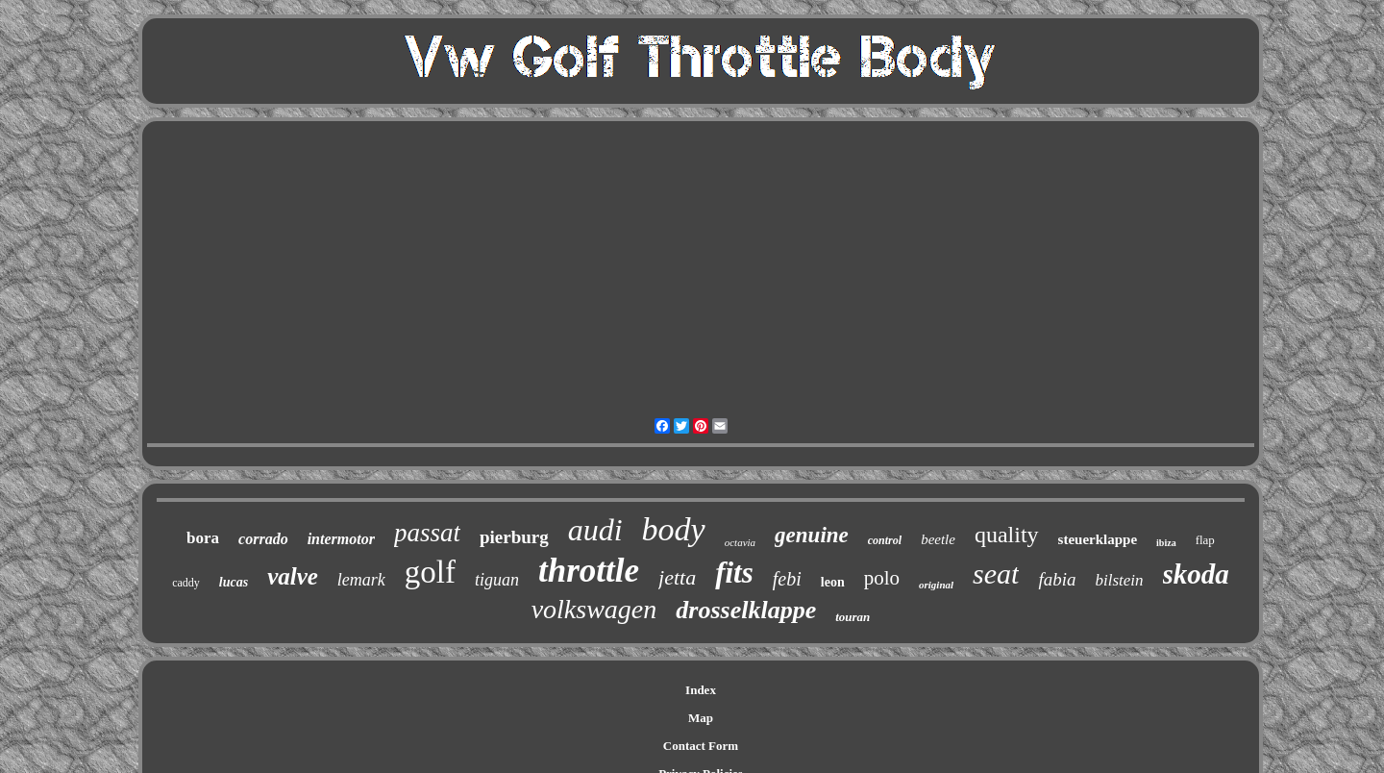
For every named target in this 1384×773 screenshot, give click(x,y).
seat (996, 573)
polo (882, 577)
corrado (263, 539)
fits (734, 572)
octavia (740, 542)
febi (787, 578)
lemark (361, 579)
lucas (233, 582)
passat (427, 532)
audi (595, 529)
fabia (1056, 579)
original (936, 584)
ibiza (1166, 542)
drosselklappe (746, 610)
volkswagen (594, 609)
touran (852, 617)
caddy (186, 582)
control (885, 540)
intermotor (341, 539)
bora (202, 538)
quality (1007, 534)
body (673, 529)
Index (700, 690)
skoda (1196, 574)
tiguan (497, 579)
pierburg (514, 537)
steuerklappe (1098, 539)
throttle (588, 570)
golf (430, 572)
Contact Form (700, 745)
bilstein (1120, 580)
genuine (812, 535)
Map (700, 718)
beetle (938, 539)
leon (833, 582)
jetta (677, 577)
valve (292, 576)
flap (1205, 540)
